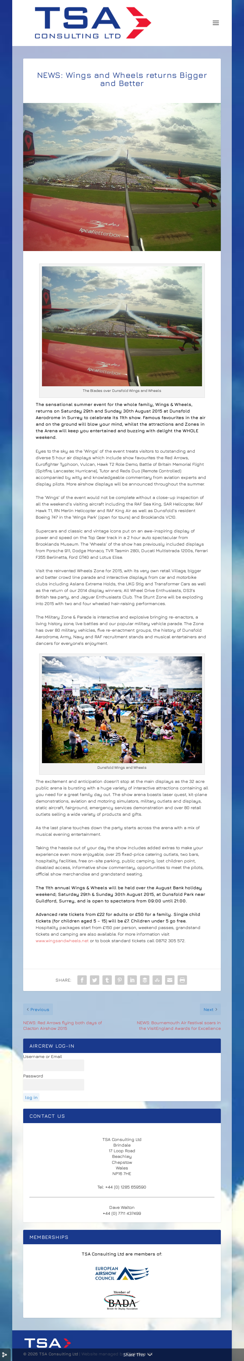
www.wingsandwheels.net (62, 940)
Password (33, 1075)
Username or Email (42, 1056)
